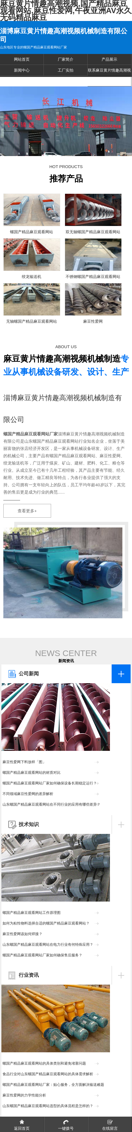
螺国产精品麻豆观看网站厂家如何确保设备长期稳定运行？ (50, 783)
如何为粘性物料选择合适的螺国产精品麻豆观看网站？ (46, 923)
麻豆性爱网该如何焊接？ (22, 934)
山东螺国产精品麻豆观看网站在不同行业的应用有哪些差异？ (51, 804)
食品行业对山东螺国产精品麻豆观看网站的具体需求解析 (48, 1074)
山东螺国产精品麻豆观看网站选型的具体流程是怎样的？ (48, 1106)
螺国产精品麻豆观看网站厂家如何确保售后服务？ (42, 955)
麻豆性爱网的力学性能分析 (24, 1095)
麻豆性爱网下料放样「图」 (24, 762)
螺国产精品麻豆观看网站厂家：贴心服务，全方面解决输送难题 (53, 1085)
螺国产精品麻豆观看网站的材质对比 (32, 772)
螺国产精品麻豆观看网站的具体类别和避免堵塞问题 (44, 1063)
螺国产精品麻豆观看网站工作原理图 (32, 913)
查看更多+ (27, 510)
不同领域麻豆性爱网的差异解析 (28, 794)
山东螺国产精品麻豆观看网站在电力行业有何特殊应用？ (48, 944)
